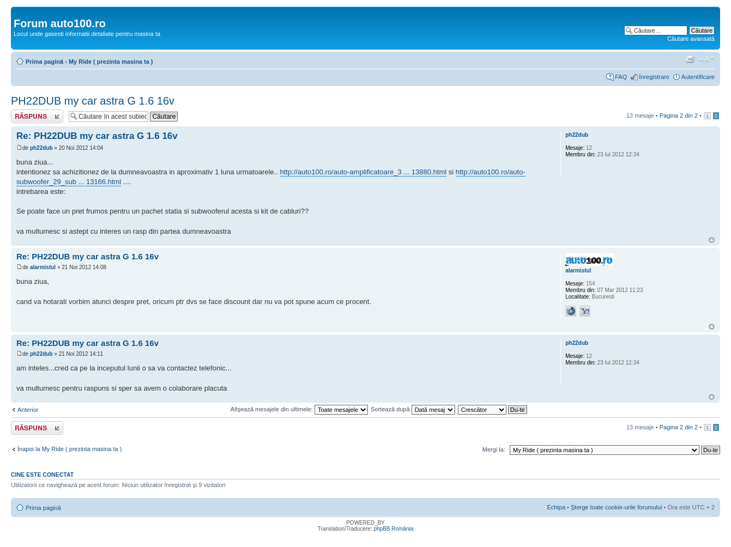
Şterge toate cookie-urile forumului (616, 507)
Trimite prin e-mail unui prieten (690, 59)
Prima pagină (44, 61)
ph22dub (41, 148)
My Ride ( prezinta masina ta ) (111, 61)
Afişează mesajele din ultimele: (299, 409)
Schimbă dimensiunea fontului (707, 59)
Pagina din (679, 115)
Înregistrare (654, 77)
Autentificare (698, 77)
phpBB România (393, 529)
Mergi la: (493, 449)
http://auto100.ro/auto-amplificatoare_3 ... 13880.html (363, 172)
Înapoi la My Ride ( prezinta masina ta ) (69, 449)
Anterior (28, 409)
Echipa (556, 507)
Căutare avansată (691, 38)
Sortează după (413, 409)
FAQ (621, 77)
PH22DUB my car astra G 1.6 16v (92, 101)
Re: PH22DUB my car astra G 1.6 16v (97, 136)
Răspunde (37, 116)
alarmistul (43, 267)
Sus (712, 240)
